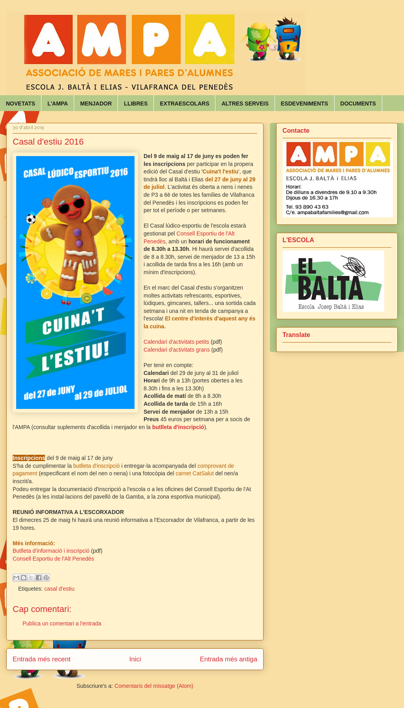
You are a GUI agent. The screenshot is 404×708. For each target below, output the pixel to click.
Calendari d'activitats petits (176, 342)
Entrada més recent (41, 659)
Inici (135, 659)
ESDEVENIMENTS (304, 103)
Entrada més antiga (228, 659)
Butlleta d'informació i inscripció (51, 551)
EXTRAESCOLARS (184, 103)
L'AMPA (57, 103)
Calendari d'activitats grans (177, 349)
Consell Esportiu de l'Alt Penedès (53, 558)
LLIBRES (136, 103)
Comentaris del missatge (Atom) (153, 686)
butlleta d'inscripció (178, 427)
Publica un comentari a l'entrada (61, 623)
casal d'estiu (59, 589)
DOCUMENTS (358, 103)
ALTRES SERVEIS (244, 103)
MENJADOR (96, 103)
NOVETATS (20, 103)
